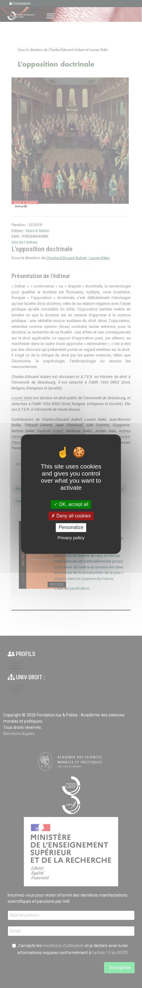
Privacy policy (71, 537)
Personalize (71, 527)
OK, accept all (71, 504)
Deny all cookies (71, 516)
